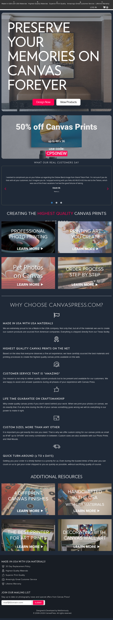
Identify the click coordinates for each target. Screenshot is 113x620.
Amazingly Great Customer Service (21, 579)
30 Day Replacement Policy (18, 566)
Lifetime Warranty (13, 584)
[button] (9, 185)
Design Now (43, 102)
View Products (68, 102)
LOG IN (93, 7)
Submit (38, 603)
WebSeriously (63, 611)
